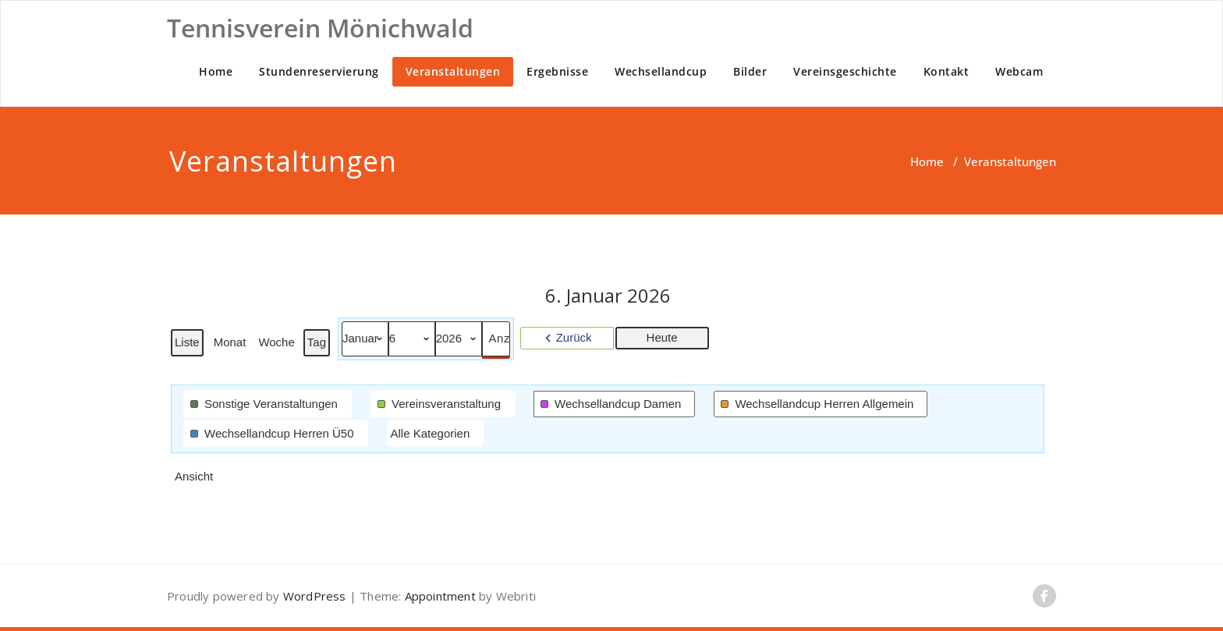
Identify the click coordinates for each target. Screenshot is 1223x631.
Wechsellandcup (661, 71)
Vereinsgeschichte (845, 71)
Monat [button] (230, 342)
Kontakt (946, 71)
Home (215, 71)
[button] (267, 404)
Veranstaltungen (453, 71)
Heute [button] (662, 337)
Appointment (438, 596)
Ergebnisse (557, 71)
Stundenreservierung (319, 71)
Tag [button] (316, 342)
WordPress (314, 596)
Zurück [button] (574, 337)
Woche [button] (276, 342)
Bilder (750, 71)
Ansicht (195, 480)
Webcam (1019, 71)
